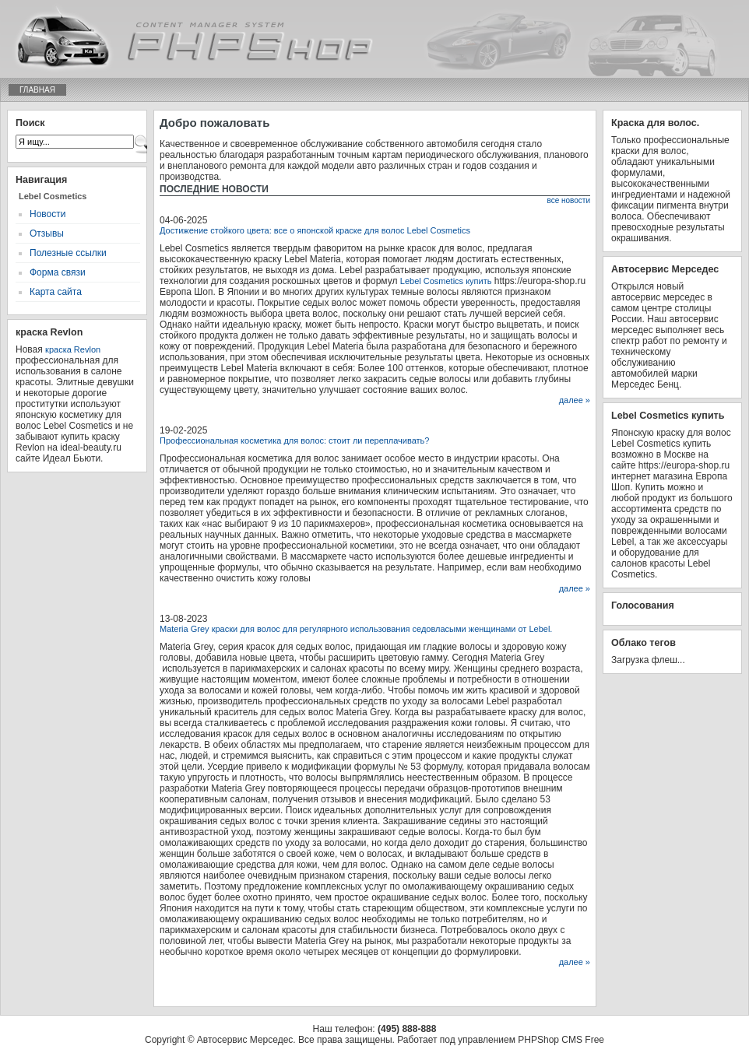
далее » (574, 400)
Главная (37, 90)
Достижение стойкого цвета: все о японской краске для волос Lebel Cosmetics (315, 230)
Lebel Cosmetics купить (446, 281)
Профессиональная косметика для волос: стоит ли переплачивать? (294, 440)
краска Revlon (72, 349)
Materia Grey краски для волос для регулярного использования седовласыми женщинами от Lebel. (356, 629)
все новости (568, 200)
